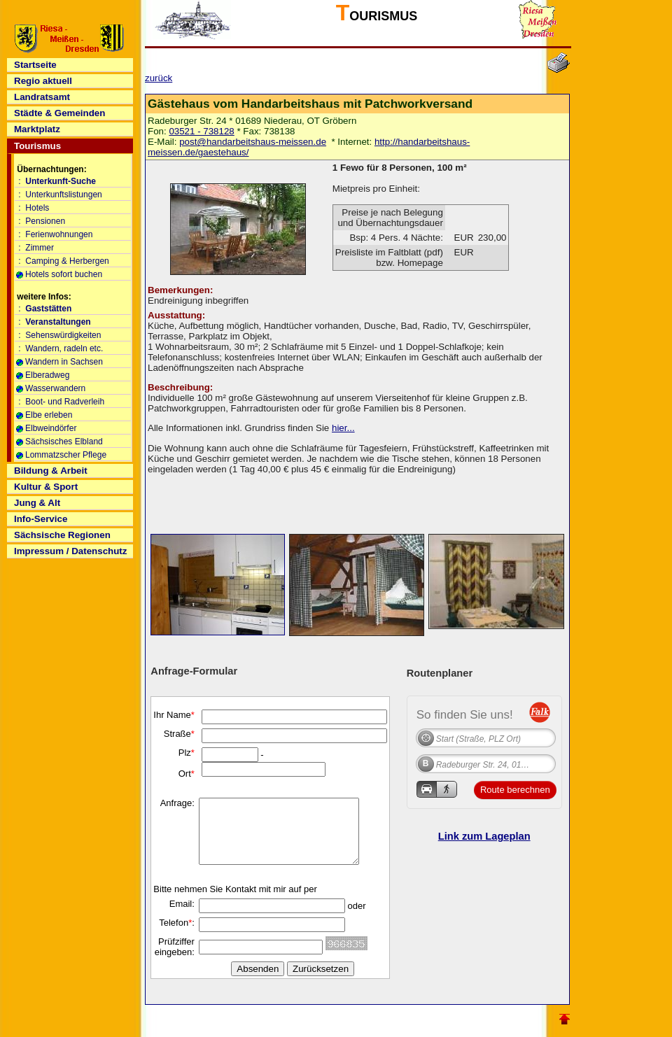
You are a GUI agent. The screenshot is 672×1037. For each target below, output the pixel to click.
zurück (158, 78)
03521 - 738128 (201, 131)
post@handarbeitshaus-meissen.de (252, 141)
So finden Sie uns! (464, 714)
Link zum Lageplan (484, 836)
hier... (343, 428)
